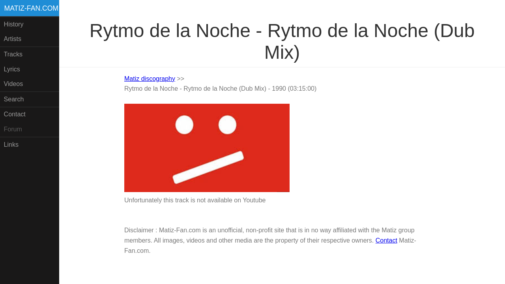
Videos (13, 83)
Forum (13, 129)
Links (11, 144)
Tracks (13, 54)
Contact (15, 114)
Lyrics (12, 69)
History (14, 24)
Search (14, 99)
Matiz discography (149, 78)
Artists (12, 39)
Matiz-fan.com (31, 8)
